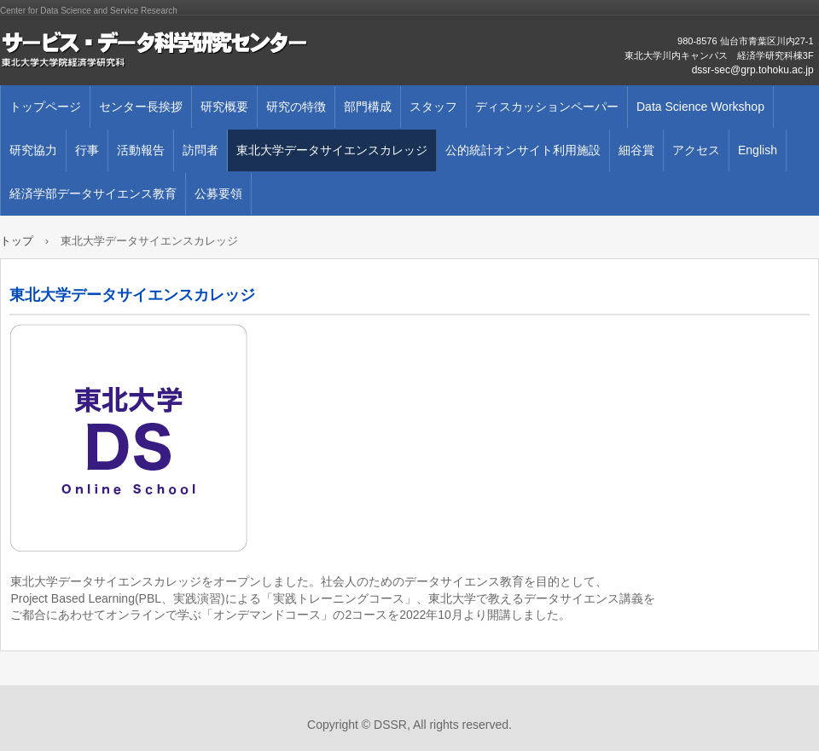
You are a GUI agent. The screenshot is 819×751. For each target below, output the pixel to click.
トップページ (45, 106)
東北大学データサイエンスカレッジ (331, 150)
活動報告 (141, 150)
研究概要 (224, 106)
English (757, 150)
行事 (87, 150)
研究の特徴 (296, 106)
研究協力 (33, 150)
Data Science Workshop (700, 106)
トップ (16, 240)
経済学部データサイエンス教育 (93, 193)
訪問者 (200, 150)
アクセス (696, 150)
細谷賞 (636, 150)
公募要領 (218, 193)
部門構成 (368, 106)
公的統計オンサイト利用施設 (523, 150)
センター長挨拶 (141, 106)
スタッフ (433, 106)
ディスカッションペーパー (547, 106)
